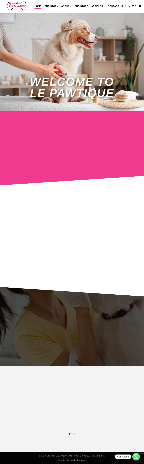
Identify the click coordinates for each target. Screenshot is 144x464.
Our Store (81, 6)
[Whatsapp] (136, 456)
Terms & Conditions (94, 456)
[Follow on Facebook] (125, 6)
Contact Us (115, 6)
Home (37, 6)
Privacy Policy (59, 456)
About (66, 6)
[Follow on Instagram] (129, 6)
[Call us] (136, 6)
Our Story (51, 6)
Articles (98, 6)
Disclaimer (45, 456)
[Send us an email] (133, 6)
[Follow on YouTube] (140, 6)
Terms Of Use (76, 456)
